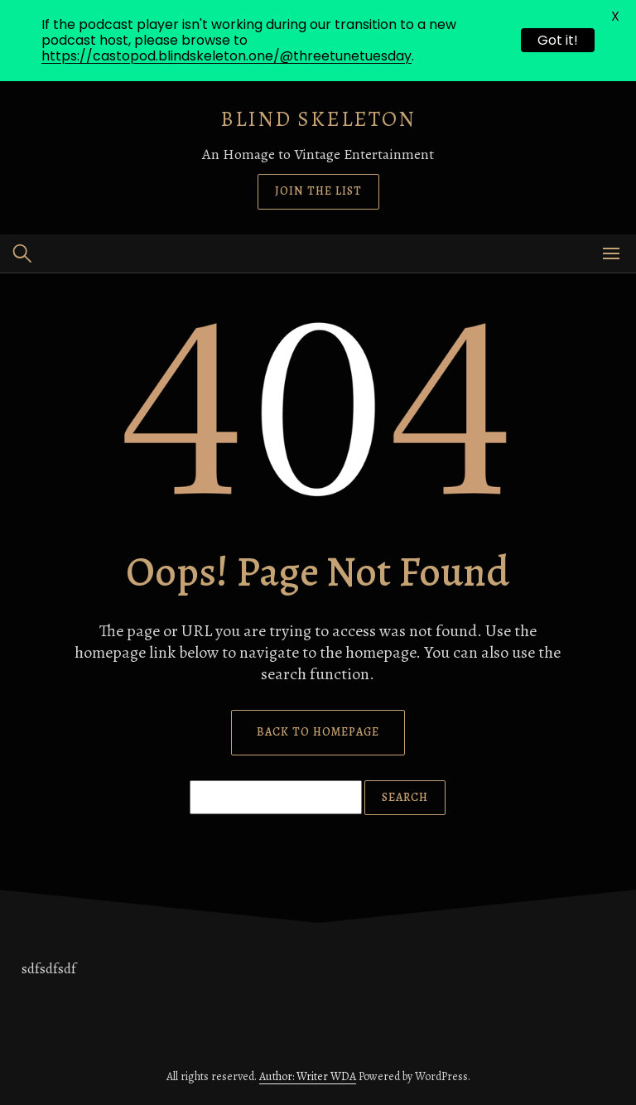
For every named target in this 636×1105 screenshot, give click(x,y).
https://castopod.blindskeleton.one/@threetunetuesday (226, 55)
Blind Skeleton (318, 118)
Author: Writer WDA (307, 1076)
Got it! (557, 40)
